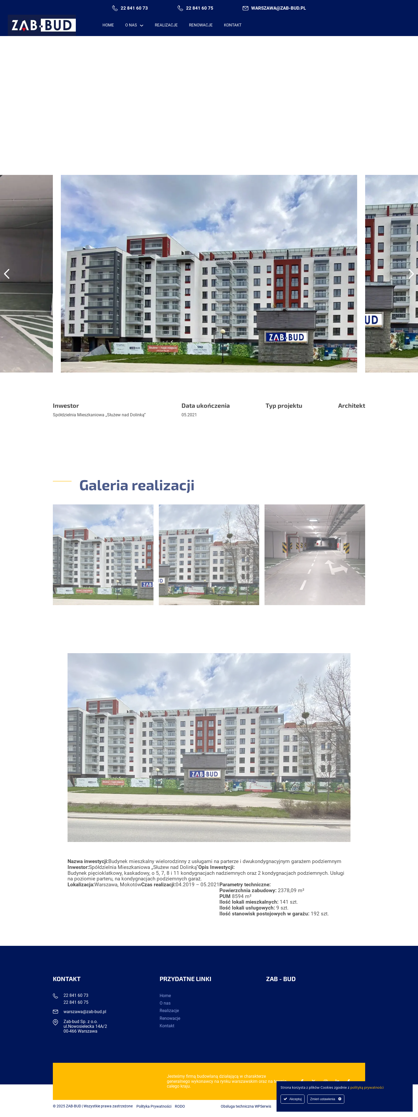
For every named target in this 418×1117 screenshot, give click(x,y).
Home (108, 25)
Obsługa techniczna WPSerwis (246, 1106)
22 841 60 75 (199, 8)
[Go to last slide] (6, 273)
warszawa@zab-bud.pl (278, 8)
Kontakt (233, 25)
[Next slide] (411, 273)
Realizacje (166, 25)
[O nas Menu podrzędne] (142, 25)
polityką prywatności (367, 1088)
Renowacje (201, 25)
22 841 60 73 (134, 8)
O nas (131, 25)
